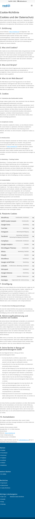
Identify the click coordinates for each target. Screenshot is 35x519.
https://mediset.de (14, 31)
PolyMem (3, 458)
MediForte (4, 465)
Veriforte (3, 460)
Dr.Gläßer (3, 474)
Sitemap (3, 504)
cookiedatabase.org (24, 440)
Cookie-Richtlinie (5, 488)
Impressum (4, 483)
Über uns (3, 496)
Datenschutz (4, 485)
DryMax (3, 450)
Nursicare (3, 455)
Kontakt (3, 499)
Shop (2, 501)
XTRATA (3, 462)
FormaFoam (4, 453)
